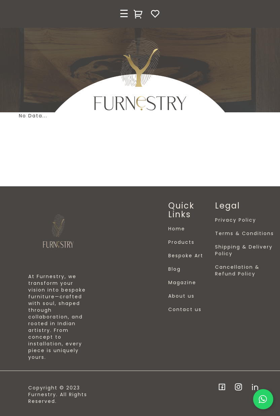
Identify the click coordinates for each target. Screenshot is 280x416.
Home (176, 228)
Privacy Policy (235, 220)
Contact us (185, 309)
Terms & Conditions (244, 233)
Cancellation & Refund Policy (237, 270)
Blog (174, 269)
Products (181, 242)
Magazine (182, 282)
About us (181, 296)
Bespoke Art (185, 255)
